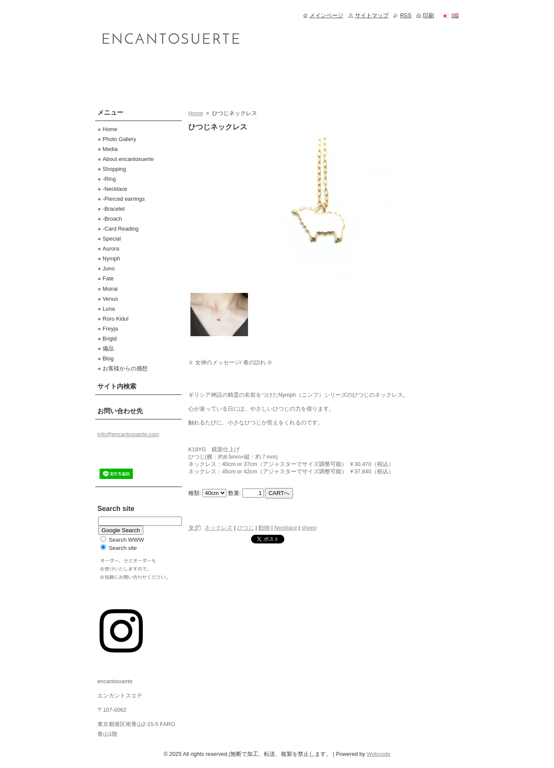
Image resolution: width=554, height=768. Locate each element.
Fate (108, 278)
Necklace (285, 527)
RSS (405, 15)
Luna (109, 308)
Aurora (111, 248)
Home (195, 113)
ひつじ (245, 527)
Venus (110, 299)
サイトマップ (372, 15)
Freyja (110, 328)
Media (110, 149)
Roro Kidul (116, 318)
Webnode (378, 754)
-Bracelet (114, 209)
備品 (108, 348)
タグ (194, 527)
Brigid (110, 338)
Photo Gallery (119, 139)
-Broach (112, 218)
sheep (309, 527)
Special (112, 238)
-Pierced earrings (124, 199)
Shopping (114, 169)
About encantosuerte (128, 159)
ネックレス (218, 527)
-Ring (109, 179)
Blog (108, 358)
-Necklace (115, 189)
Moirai (110, 289)
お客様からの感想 (125, 368)
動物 (264, 527)
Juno (109, 268)
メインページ (326, 15)
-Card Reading (120, 228)
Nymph (111, 258)
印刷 (428, 15)
